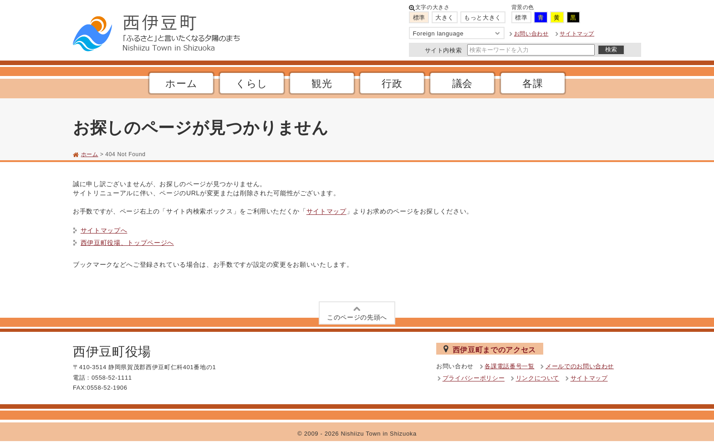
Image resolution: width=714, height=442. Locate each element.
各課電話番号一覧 (509, 366)
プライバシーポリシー (474, 378)
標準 (419, 17)
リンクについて (538, 378)
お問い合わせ (531, 33)
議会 (462, 83)
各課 (532, 83)
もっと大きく (482, 17)
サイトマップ (577, 33)
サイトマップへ (104, 230)
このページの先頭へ (357, 312)
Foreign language (457, 33)
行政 (392, 83)
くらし (251, 83)
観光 (321, 83)
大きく (444, 17)
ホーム (181, 83)
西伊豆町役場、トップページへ (127, 242)
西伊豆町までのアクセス (490, 349)
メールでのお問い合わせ (580, 366)
